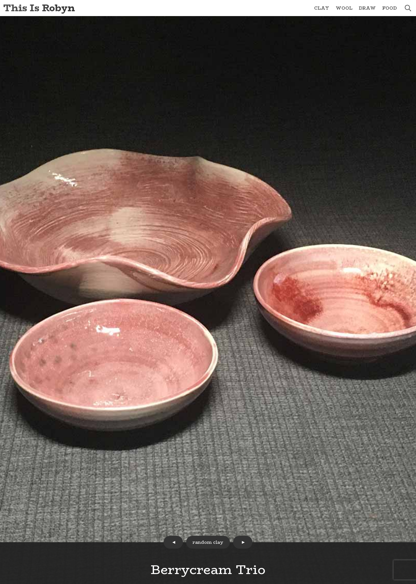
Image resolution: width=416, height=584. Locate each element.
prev (173, 542)
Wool (344, 8)
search (408, 8)
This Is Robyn (39, 7)
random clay (208, 542)
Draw (367, 8)
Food (389, 8)
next (242, 542)
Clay (321, 8)
